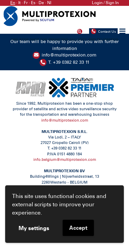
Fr (26, 2)
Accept (78, 227)
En (12, 2)
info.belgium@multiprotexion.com (64, 159)
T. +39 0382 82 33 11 (68, 62)
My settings (34, 228)
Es (33, 2)
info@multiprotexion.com (69, 55)
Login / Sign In (105, 2)
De (41, 2)
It (19, 2)
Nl (49, 2)
